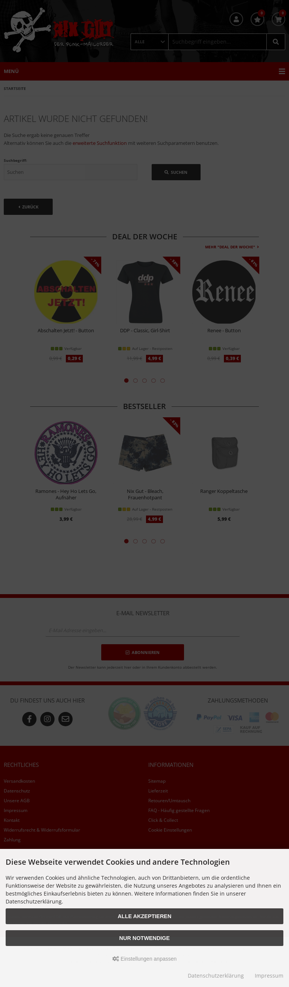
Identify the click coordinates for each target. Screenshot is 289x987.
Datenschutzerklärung (216, 975)
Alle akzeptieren (145, 916)
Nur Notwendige (144, 938)
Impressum (269, 975)
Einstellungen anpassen (145, 959)
